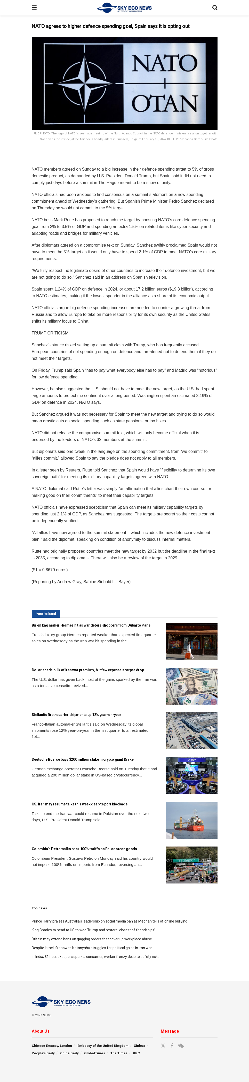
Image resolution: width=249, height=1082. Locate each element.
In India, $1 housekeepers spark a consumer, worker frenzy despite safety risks (95, 957)
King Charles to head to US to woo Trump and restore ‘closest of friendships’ (93, 930)
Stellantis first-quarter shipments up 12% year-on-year (76, 715)
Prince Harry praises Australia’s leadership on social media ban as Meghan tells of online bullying (109, 921)
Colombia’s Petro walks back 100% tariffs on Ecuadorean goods (84, 849)
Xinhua (139, 1046)
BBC (136, 1053)
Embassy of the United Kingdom (102, 1046)
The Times (118, 1053)
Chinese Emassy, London (52, 1046)
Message (170, 1031)
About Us (41, 1031)
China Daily (69, 1053)
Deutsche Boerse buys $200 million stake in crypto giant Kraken (84, 759)
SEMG (47, 1015)
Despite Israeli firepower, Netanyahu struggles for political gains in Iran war (92, 948)
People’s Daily (43, 1053)
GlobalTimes (94, 1053)
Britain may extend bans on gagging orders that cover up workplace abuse (92, 939)
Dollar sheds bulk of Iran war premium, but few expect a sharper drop (88, 670)
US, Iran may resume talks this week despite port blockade (79, 804)
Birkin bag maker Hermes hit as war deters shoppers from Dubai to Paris (91, 625)
